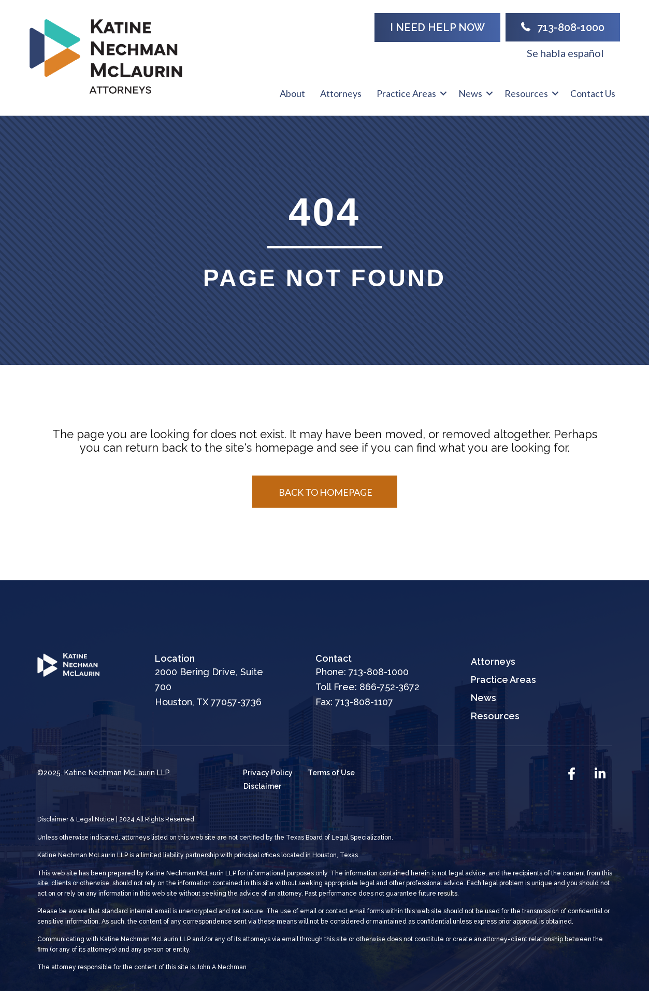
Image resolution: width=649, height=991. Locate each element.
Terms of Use (331, 773)
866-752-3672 (389, 686)
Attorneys (341, 93)
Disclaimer (262, 786)
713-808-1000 (379, 671)
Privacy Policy (268, 773)
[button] (437, 27)
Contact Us (592, 93)
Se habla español (565, 53)
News (470, 93)
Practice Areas (406, 93)
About (292, 93)
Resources (526, 93)
